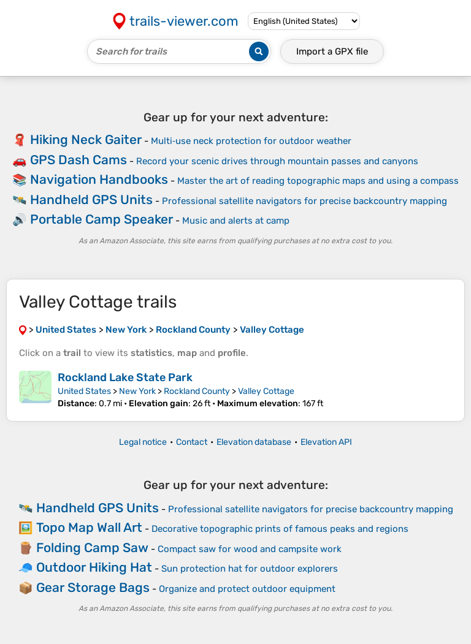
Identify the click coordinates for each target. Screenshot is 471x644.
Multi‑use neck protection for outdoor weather (251, 140)
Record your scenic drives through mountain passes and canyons (277, 161)
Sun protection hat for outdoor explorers (249, 568)
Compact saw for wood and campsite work (250, 549)
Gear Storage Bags (93, 587)
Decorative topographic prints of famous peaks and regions (279, 528)
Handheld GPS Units (91, 199)
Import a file (332, 51)
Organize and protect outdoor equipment (247, 588)
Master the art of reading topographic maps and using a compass (318, 180)
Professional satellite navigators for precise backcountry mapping (304, 200)
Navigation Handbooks (99, 179)
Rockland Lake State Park (125, 377)
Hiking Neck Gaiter (86, 139)
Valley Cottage (266, 391)
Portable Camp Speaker (101, 219)
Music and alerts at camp (235, 220)
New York (137, 391)
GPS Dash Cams (78, 159)
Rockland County (197, 391)
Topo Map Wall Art (89, 527)
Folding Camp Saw (92, 547)
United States (84, 391)
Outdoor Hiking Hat (94, 567)
